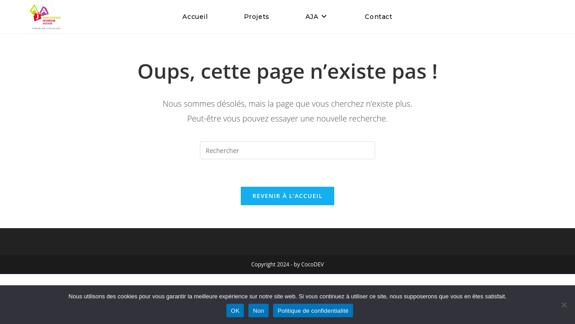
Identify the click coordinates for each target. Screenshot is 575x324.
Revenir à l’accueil (287, 196)
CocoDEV (312, 264)
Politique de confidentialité (313, 310)
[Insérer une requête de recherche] (287, 150)
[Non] (563, 304)
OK (235, 310)
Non (258, 310)
